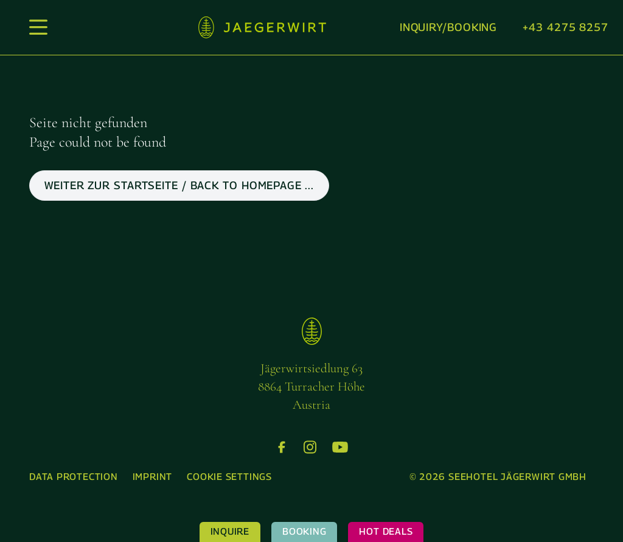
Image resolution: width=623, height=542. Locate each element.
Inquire (230, 531)
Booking (304, 531)
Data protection (73, 476)
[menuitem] (73, 477)
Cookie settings (229, 476)
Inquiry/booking (449, 27)
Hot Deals (385, 531)
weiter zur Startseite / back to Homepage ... (179, 185)
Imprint (152, 476)
